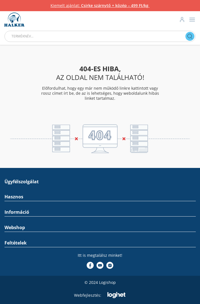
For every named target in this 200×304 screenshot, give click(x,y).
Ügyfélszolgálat (21, 181)
